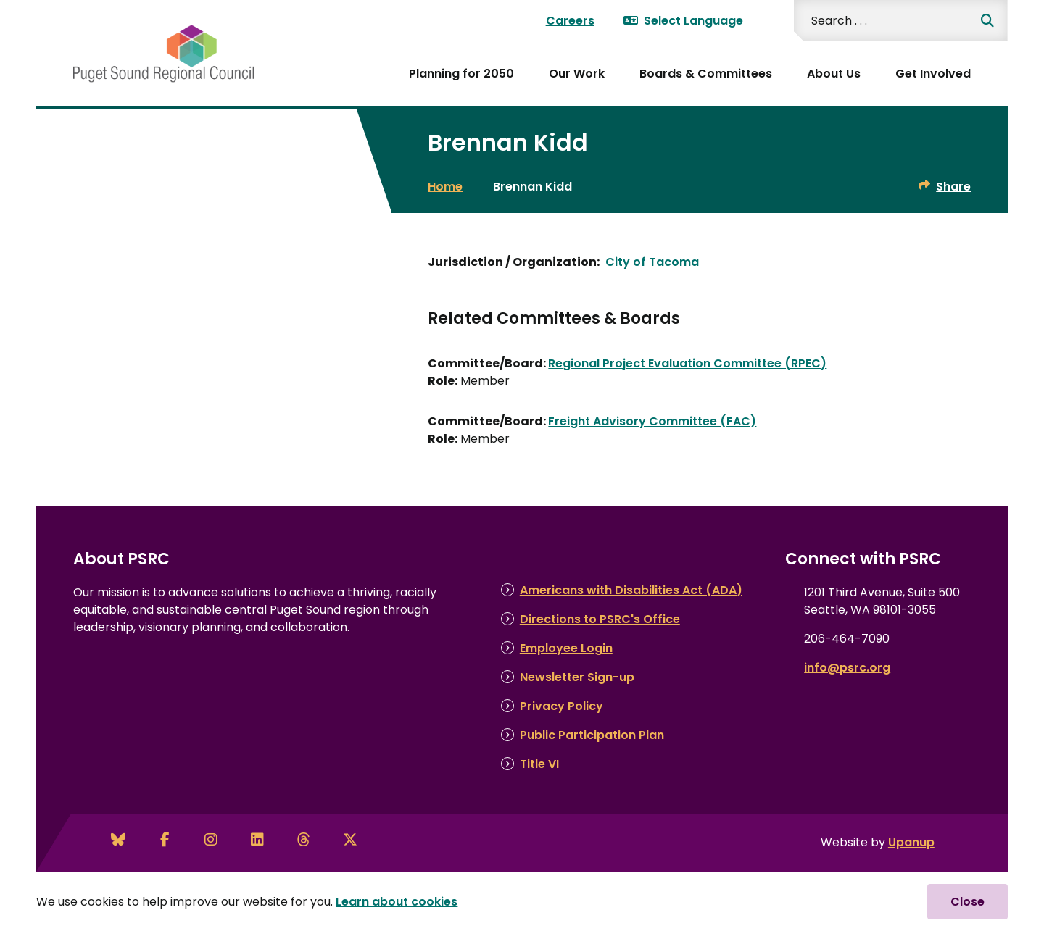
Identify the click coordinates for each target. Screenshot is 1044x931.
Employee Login (566, 648)
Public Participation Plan (592, 735)
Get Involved (933, 73)
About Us (834, 73)
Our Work (577, 73)
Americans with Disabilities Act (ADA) (631, 590)
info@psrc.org (847, 667)
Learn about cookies (396, 901)
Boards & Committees (705, 73)
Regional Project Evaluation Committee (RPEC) (687, 363)
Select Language (683, 20)
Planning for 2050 (461, 73)
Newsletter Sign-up (577, 677)
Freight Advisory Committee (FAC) (652, 421)
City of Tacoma (652, 262)
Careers (570, 20)
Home (445, 186)
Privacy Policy (561, 706)
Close (967, 901)
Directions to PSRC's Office (600, 619)
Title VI (539, 764)
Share (953, 186)
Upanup (911, 842)
